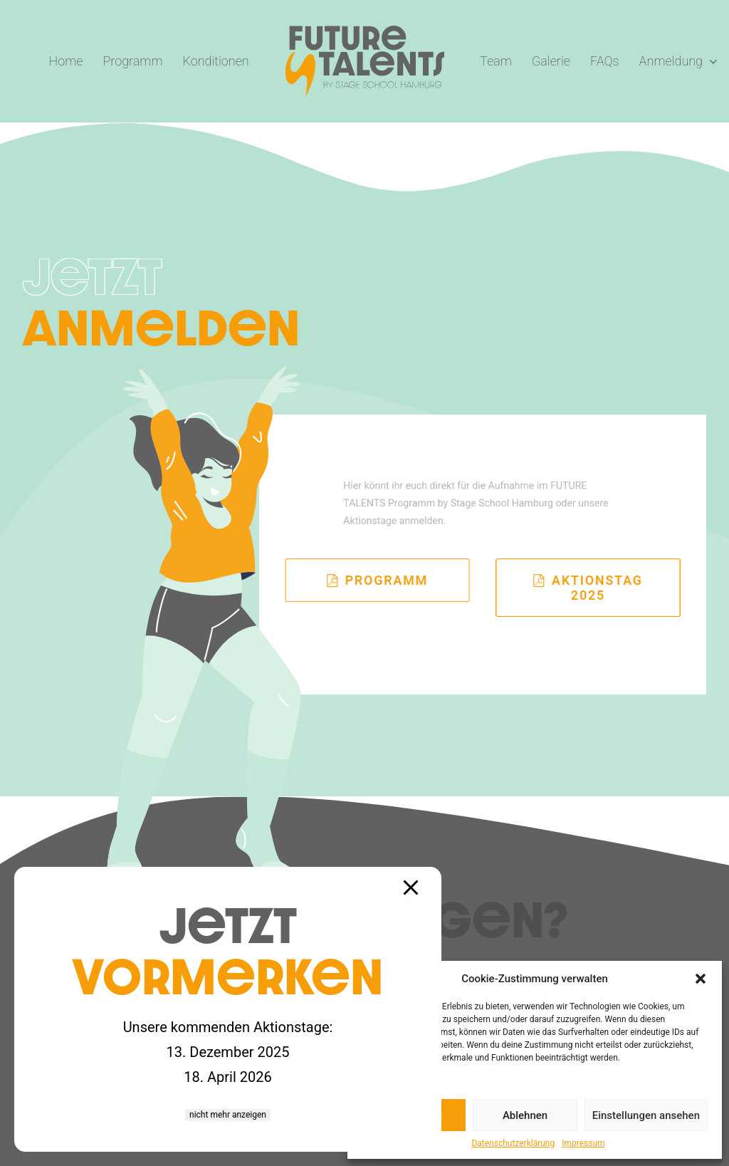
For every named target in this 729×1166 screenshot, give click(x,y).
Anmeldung (678, 60)
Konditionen (216, 60)
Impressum (583, 1143)
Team (496, 60)
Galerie (551, 60)
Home (66, 60)
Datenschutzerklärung (513, 1143)
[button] (700, 979)
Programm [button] (378, 580)
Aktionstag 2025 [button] (590, 587)
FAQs (604, 60)
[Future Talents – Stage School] (365, 61)
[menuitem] (66, 61)
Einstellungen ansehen (646, 1115)
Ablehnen (525, 1115)
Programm (132, 60)
